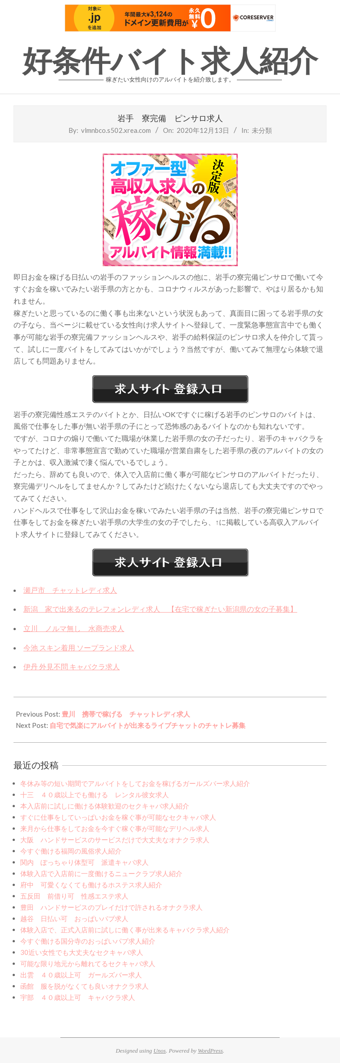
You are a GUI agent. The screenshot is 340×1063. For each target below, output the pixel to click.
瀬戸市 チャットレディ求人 (70, 590)
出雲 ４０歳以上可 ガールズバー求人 (81, 975)
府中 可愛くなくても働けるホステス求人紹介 (91, 885)
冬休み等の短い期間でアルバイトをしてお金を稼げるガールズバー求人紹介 (135, 783)
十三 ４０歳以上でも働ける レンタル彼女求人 (94, 794)
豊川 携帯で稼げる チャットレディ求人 (126, 714)
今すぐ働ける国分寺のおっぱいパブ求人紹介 (87, 941)
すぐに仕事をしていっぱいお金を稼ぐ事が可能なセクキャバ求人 (118, 817)
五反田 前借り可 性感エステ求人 (74, 896)
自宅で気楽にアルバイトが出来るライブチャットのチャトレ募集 (147, 725)
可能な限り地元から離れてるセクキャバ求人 (87, 963)
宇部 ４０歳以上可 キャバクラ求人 (77, 997)
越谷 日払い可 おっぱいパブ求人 (74, 918)
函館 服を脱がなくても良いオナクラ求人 (84, 986)
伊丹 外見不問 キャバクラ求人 (71, 666)
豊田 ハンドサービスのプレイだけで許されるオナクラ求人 (111, 907)
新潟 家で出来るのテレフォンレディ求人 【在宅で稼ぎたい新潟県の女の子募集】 (160, 608)
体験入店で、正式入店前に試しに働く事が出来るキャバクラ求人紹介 (125, 930)
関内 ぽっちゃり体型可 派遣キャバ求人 (84, 862)
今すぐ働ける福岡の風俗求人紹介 (71, 851)
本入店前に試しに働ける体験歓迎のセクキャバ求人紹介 (104, 806)
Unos (160, 1050)
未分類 (262, 130)
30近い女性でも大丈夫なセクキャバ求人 (81, 952)
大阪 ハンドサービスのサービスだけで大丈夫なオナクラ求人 (114, 840)
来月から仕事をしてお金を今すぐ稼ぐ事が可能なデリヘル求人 (114, 828)
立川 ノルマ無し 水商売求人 (73, 628)
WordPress (210, 1050)
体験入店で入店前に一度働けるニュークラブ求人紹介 (101, 873)
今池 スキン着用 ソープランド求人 (78, 647)
